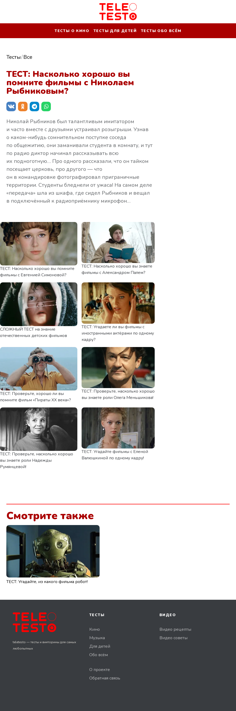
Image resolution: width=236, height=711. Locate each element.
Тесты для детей (115, 30)
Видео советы (173, 638)
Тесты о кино (72, 30)
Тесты (13, 57)
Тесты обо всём (161, 30)
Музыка (97, 638)
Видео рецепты (175, 629)
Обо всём (98, 655)
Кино (94, 629)
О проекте (99, 670)
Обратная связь (104, 678)
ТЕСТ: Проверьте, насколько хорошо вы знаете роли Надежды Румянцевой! (36, 460)
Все (27, 57)
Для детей (99, 646)
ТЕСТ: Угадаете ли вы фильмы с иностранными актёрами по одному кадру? (118, 333)
